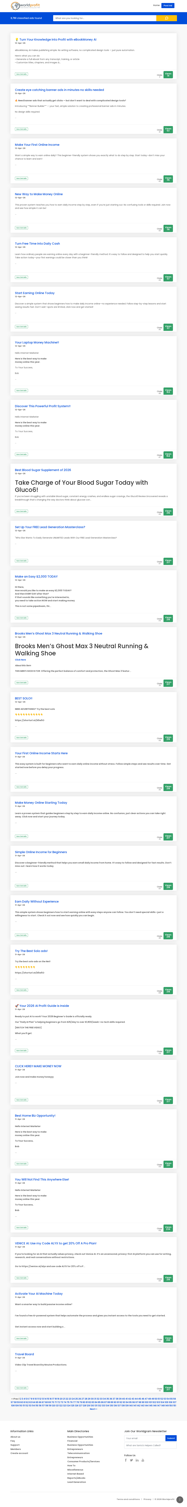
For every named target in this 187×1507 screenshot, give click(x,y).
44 (136, 1398)
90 (115, 1402)
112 (26, 1405)
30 (92, 1398)
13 (43, 1398)
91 (118, 1402)
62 (27, 1402)
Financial (72, 1440)
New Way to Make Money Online (39, 194)
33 (101, 1398)
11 (38, 1398)
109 (17, 1405)
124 (69, 1405)
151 (174, 1405)
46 (142, 1398)
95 (130, 1402)
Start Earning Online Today (35, 293)
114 (33, 1405)
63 (30, 1402)
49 (152, 1398)
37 (114, 1398)
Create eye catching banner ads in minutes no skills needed (59, 90)
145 (151, 1405)
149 (167, 1405)
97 (136, 1402)
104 (162, 1402)
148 (163, 1405)
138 (123, 1405)
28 (86, 1398)
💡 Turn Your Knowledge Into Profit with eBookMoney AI (55, 39)
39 (120, 1398)
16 (51, 1398)
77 (74, 1402)
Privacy (147, 1499)
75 (68, 1402)
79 (80, 1402)
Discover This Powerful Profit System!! (43, 406)
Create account (19, 1453)
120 (53, 1405)
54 (168, 1398)
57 (12, 1402)
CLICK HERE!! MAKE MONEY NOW (38, 1066)
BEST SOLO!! (23, 698)
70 (52, 1402)
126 (76, 1405)
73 (61, 1402)
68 (46, 1402)
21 (64, 1398)
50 (156, 1398)
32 (98, 1398)
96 (133, 1402)
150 (171, 1405)
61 (25, 1402)
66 (40, 1402)
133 (103, 1405)
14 (45, 1398)
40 (123, 1398)
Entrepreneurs (75, 1449)
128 (84, 1405)
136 (115, 1405)
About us (15, 1436)
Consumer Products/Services (83, 1461)
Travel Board (24, 1354)
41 (126, 1398)
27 (82, 1398)
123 (64, 1405)
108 (13, 1405)
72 (58, 1402)
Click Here (20, 659)
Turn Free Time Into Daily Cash (37, 243)
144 (147, 1405)
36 (110, 1398)
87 (105, 1402)
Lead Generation (76, 1482)
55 (171, 1398)
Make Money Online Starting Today (41, 803)
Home (156, 5)
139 (127, 1405)
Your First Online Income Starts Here (41, 753)
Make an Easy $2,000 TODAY (36, 576)
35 (107, 1398)
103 (158, 1402)
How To (71, 1465)
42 (129, 1398)
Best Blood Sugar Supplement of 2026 (43, 470)
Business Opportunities (80, 1436)
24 (73, 1398)
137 (119, 1405)
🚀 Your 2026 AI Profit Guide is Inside (42, 1006)
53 (165, 1398)
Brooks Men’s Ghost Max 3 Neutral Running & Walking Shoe (58, 633)
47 (146, 1398)
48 (149, 1398)
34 (104, 1398)
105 (166, 1402)
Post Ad (168, 5)
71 (56, 1402)
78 (77, 1402)
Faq (12, 1440)
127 (80, 1405)
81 (87, 1402)
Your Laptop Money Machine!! (37, 342)
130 (92, 1405)
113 (30, 1405)
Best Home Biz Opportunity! (35, 1115)
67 (43, 1402)
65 (37, 1402)
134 (107, 1405)
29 (89, 1398)
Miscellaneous (75, 1469)
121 (57, 1405)
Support (15, 1444)
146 (155, 1405)
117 (43, 1405)
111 (24, 1405)
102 (154, 1402)
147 (159, 1405)
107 (174, 1402)
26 (79, 1398)
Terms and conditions (128, 1499)
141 (134, 1405)
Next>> (93, 1409)
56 (174, 1398)
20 (61, 1398)
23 (70, 1398)
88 (108, 1402)
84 (96, 1402)
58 (15, 1402)
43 (132, 1398)
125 (72, 1405)
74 (64, 1402)
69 (49, 1402)
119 (50, 1405)
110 (20, 1405)
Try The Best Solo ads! (31, 951)
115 (36, 1405)
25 (76, 1398)
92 (120, 1402)
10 (36, 1398)
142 (138, 1405)
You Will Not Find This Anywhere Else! (42, 1179)
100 (147, 1402)
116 (40, 1405)
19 (58, 1398)
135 (111, 1405)
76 (71, 1402)
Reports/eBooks (76, 1478)
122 (61, 1405)
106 (170, 1402)
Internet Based (75, 1473)
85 (99, 1402)
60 (21, 1402)
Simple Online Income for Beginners (41, 852)
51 (159, 1398)
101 (150, 1402)
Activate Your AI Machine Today (39, 1294)
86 (102, 1402)
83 (92, 1402)
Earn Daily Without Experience (37, 901)
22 (67, 1398)
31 (95, 1398)
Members (15, 1449)
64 (33, 1402)
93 (124, 1402)
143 (142, 1405)
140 (131, 1405)
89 (111, 1402)
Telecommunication (78, 1453)
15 (48, 1398)
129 (88, 1405)
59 (18, 1402)
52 (161, 1398)
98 (139, 1402)
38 (117, 1398)
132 (99, 1405)
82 (89, 1402)
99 (143, 1402)
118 (46, 1405)
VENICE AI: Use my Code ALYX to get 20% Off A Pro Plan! (55, 1243)
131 (95, 1405)
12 (40, 1398)
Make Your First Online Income (37, 145)
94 (127, 1402)
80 (83, 1402)
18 (56, 1398)
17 (53, 1398)
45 (139, 1398)
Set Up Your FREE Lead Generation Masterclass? (50, 527)
